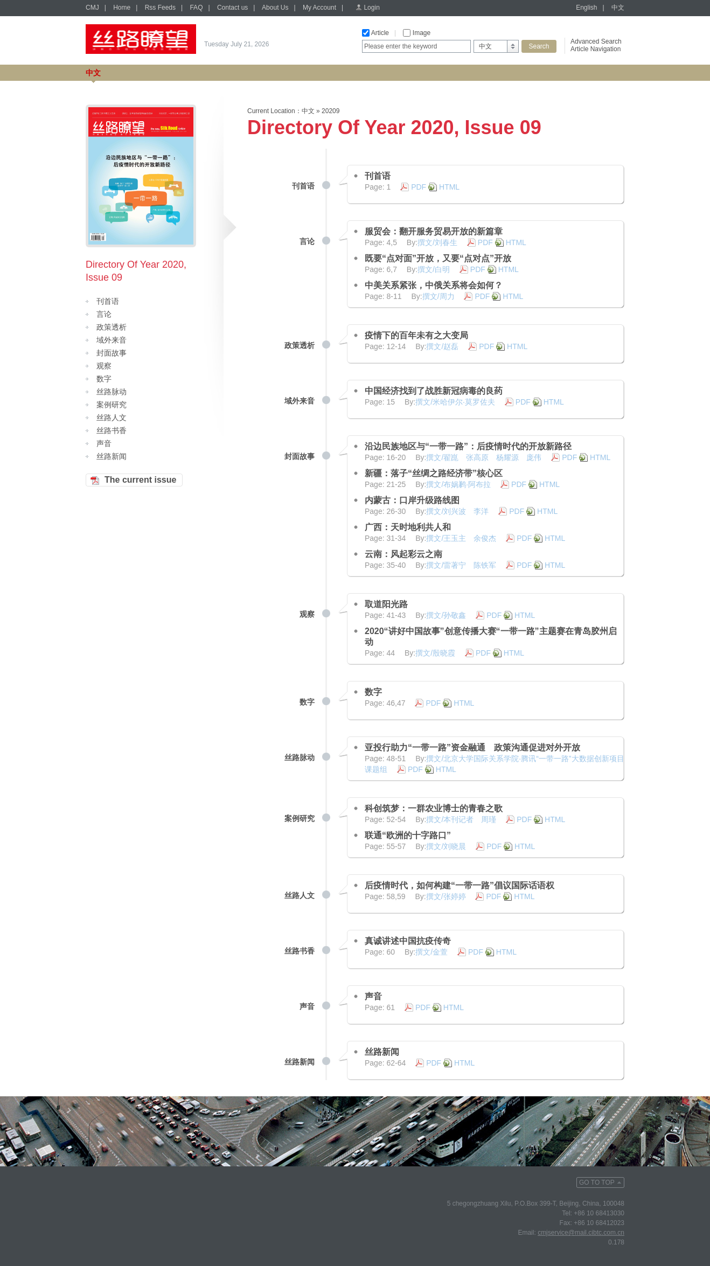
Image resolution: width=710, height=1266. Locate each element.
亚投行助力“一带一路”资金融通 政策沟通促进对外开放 (472, 747)
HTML (449, 187)
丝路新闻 (111, 456)
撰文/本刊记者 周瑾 (461, 819)
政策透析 (111, 327)
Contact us (232, 7)
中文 (617, 7)
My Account (319, 7)
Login (371, 7)
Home (121, 7)
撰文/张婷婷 (446, 896)
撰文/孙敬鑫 (446, 615)
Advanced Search (596, 41)
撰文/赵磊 (442, 346)
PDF (418, 187)
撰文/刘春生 (437, 242)
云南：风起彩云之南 (403, 554)
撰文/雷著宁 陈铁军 (461, 565)
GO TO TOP (597, 1182)
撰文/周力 (438, 296)
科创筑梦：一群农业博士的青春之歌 (434, 808)
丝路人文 (111, 417)
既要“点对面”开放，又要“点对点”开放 (438, 258)
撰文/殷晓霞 (435, 653)
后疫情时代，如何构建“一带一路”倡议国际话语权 (459, 885)
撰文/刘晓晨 (446, 846)
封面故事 (111, 353)
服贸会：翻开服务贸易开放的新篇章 (434, 231)
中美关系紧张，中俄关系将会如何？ (434, 285)
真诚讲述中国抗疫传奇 (408, 940)
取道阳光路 (386, 604)
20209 (330, 111)
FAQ (196, 7)
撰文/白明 (433, 269)
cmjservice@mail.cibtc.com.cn (581, 1232)
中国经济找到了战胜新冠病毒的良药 (434, 390)
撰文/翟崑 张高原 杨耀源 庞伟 (483, 457)
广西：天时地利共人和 (408, 527)
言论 (104, 314)
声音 (104, 443)
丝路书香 (111, 430)
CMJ (92, 7)
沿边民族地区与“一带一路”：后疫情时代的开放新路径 (468, 446)
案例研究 (111, 404)
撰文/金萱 (431, 952)
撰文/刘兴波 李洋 (457, 511)
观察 (104, 365)
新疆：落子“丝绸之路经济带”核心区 (434, 473)
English (586, 7)
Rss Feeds (160, 7)
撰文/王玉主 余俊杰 (461, 538)
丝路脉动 (111, 391)
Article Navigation (595, 49)
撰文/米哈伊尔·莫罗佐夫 (455, 402)
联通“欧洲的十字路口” (408, 835)
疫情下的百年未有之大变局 (416, 335)
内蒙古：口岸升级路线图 (412, 500)
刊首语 (107, 301)
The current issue (140, 479)
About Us (275, 7)
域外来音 (111, 340)
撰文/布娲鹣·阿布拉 (458, 484)
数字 (104, 378)
